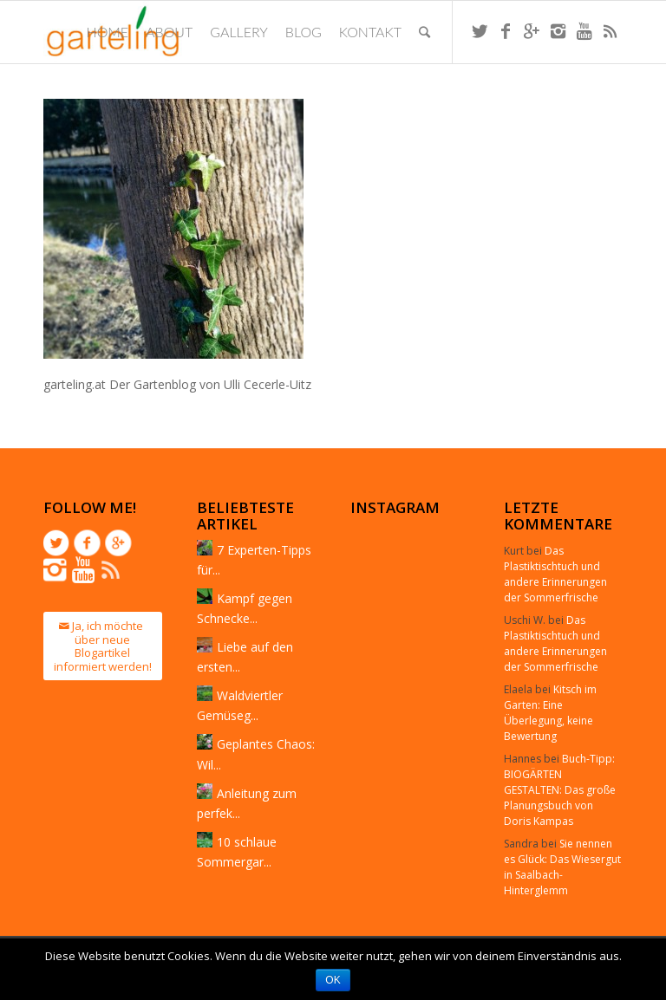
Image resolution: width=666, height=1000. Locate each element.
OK (332, 980)
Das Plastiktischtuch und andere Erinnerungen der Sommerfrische (555, 574)
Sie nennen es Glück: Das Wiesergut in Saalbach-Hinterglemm (562, 867)
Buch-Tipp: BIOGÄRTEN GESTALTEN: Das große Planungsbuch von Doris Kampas (560, 789)
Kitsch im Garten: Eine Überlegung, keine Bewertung (550, 713)
